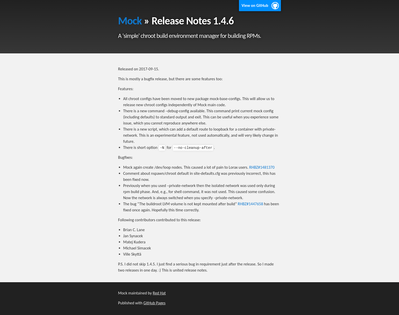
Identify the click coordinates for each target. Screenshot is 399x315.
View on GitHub (254, 5)
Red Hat (159, 293)
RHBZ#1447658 (250, 203)
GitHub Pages (155, 303)
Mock (130, 20)
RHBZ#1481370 (261, 167)
